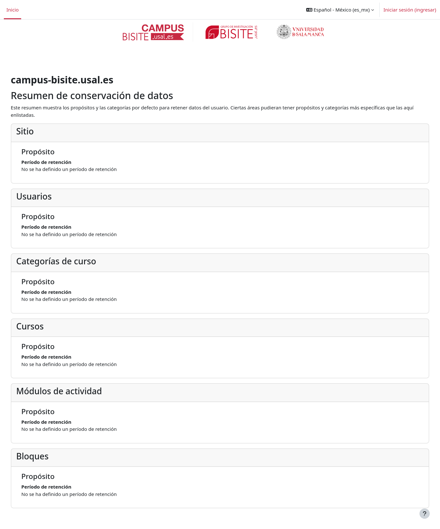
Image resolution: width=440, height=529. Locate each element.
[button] (340, 9)
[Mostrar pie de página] (424, 513)
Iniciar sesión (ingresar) (410, 9)
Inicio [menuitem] (12, 9)
